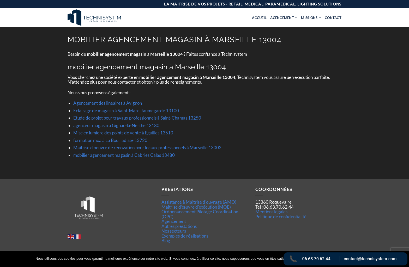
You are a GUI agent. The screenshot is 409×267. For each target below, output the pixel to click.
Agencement (283, 17)
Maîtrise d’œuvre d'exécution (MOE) (196, 207)
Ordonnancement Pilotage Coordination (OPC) (199, 214)
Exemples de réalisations (184, 236)
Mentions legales (271, 211)
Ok (299, 259)
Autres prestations (179, 226)
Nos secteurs (173, 231)
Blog (165, 240)
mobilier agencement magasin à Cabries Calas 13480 (124, 155)
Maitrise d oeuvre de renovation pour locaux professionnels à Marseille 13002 (147, 147)
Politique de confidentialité (280, 216)
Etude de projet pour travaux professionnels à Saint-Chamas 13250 (137, 118)
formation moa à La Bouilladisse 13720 (110, 140)
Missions (311, 17)
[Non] (402, 260)
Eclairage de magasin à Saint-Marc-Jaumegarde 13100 (126, 110)
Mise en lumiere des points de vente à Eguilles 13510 (123, 132)
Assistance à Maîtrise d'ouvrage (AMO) (198, 202)
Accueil (259, 18)
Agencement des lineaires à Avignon (107, 103)
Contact (333, 18)
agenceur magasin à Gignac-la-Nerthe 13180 (116, 125)
